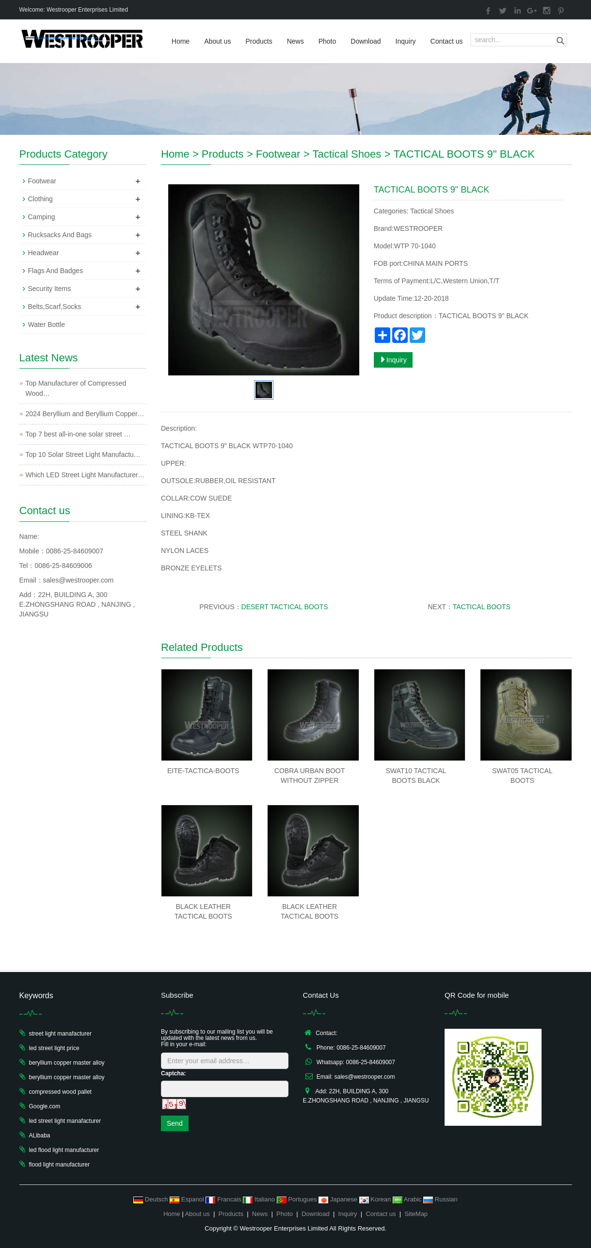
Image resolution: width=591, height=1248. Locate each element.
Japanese (339, 1199)
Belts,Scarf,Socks (54, 306)
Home (181, 41)
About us (217, 41)
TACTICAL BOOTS (482, 607)
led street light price (54, 1048)
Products (258, 41)
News (295, 41)
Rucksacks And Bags (60, 235)
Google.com (45, 1106)
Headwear (43, 253)
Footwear (278, 154)
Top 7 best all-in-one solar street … (78, 434)
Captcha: (173, 1073)
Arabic (408, 1199)
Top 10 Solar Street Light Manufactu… (83, 454)
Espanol (188, 1199)
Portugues (298, 1199)
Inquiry (406, 41)
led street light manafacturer (65, 1121)
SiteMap (416, 1213)
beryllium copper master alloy (67, 1062)
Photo (327, 41)
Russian (440, 1199)
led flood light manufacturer (64, 1150)
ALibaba (39, 1135)
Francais (224, 1199)
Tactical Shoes (346, 154)
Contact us (447, 41)
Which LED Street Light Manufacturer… (85, 475)
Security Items (49, 288)
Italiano (259, 1199)
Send (175, 1123)
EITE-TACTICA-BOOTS (203, 771)
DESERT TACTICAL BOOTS (284, 607)
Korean (376, 1199)
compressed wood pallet (60, 1091)
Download (366, 41)
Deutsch (151, 1199)
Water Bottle (46, 324)
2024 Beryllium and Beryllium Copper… (85, 414)
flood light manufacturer (59, 1164)
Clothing (40, 199)
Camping (41, 217)
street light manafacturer (60, 1033)
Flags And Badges (55, 271)
